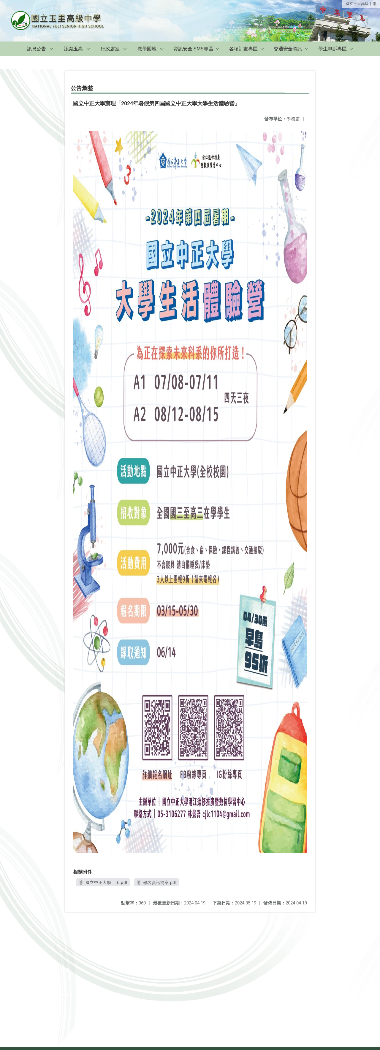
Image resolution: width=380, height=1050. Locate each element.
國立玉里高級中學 (361, 3)
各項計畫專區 (243, 49)
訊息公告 (36, 49)
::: (70, 63)
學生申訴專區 (332, 49)
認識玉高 (73, 49)
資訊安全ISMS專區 (193, 49)
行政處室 (110, 49)
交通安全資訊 (288, 49)
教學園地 (146, 49)
